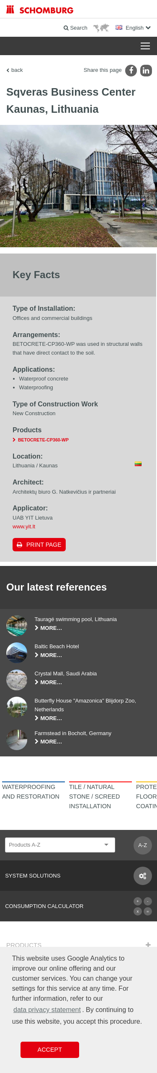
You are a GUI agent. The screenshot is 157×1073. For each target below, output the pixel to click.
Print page (44, 544)
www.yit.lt (24, 526)
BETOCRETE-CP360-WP (43, 439)
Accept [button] (50, 1049)
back (17, 70)
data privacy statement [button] (47, 1009)
